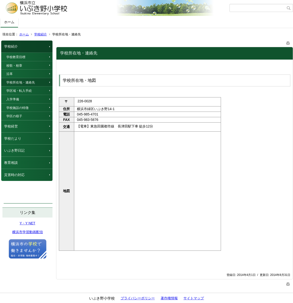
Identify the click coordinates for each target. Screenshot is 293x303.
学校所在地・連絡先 (20, 82)
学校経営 (11, 126)
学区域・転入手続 (19, 91)
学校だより (12, 138)
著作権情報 (169, 298)
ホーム (9, 22)
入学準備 (12, 99)
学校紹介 (40, 34)
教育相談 (11, 163)
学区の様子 (14, 116)
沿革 (9, 74)
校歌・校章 (14, 65)
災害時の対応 (14, 175)
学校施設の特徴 (17, 108)
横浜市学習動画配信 (27, 232)
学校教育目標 (15, 57)
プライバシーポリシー (138, 298)
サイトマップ (193, 298)
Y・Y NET (27, 223)
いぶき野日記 (14, 150)
